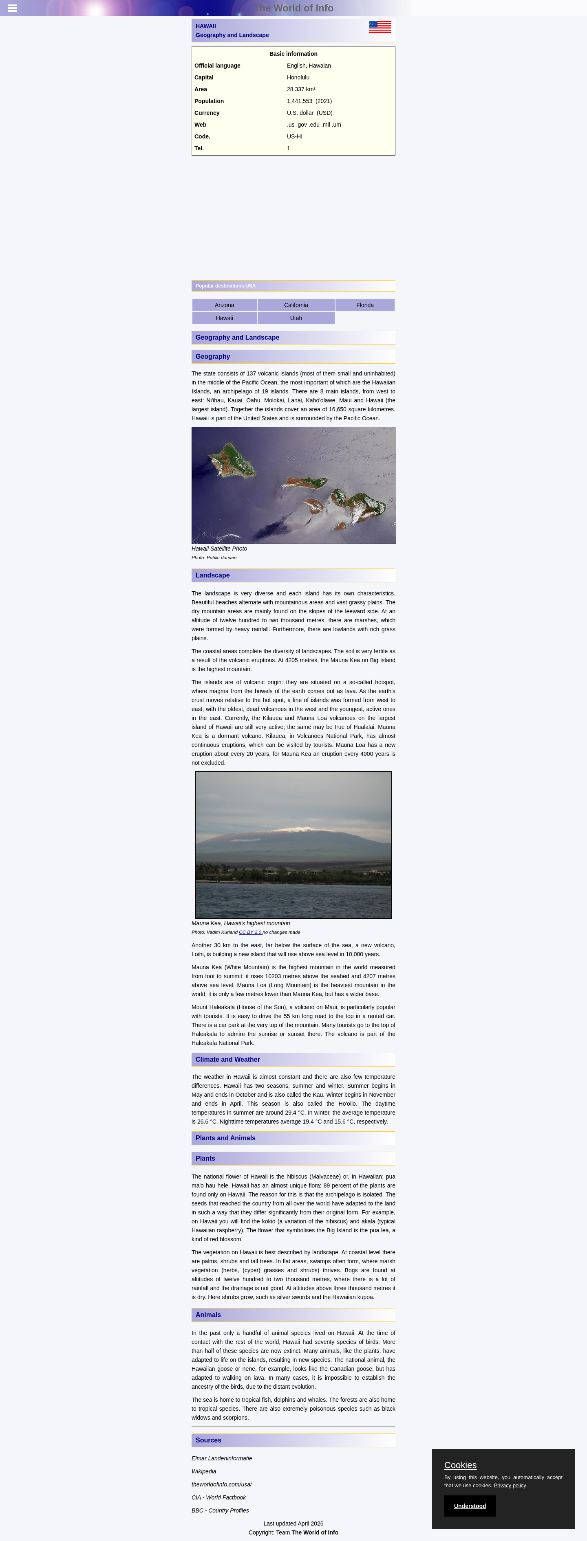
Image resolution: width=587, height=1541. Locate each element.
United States (260, 418)
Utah (296, 318)
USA (250, 286)
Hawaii (224, 318)
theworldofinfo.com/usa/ (222, 1484)
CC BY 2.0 (251, 932)
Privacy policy (510, 1485)
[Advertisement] (293, 217)
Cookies (460, 1465)
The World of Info (294, 7)
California (296, 305)
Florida (365, 305)
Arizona (224, 305)
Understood (470, 1506)
